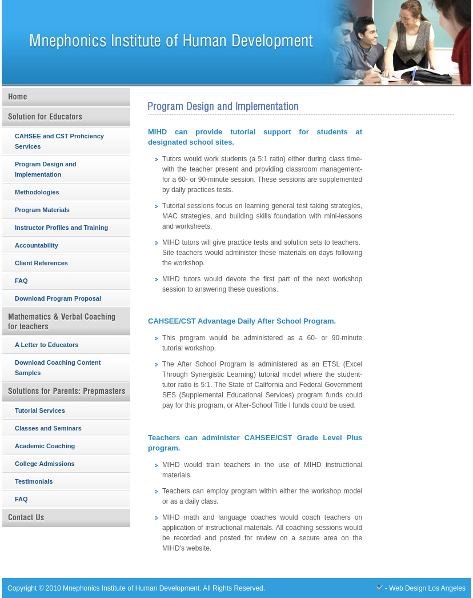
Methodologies (37, 192)
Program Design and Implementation (46, 169)
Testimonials (34, 481)
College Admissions (45, 463)
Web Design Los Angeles (427, 588)
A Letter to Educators (46, 344)
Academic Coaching (45, 445)
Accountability (36, 245)
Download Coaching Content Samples (58, 367)
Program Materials (42, 209)
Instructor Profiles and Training (61, 227)
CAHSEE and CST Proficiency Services (59, 141)
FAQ (21, 280)
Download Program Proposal (58, 298)
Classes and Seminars (48, 428)
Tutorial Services (40, 410)
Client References (41, 263)
